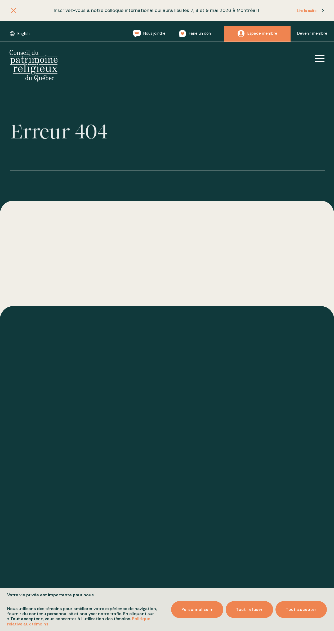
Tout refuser (249, 606)
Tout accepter (301, 606)
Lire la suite (307, 10)
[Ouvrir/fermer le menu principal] (316, 58)
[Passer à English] (20, 33)
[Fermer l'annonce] (13, 11)
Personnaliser (197, 607)
